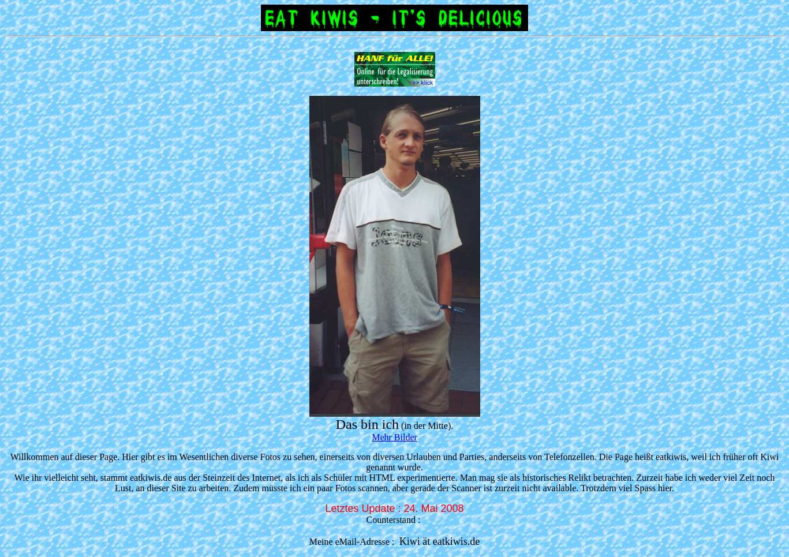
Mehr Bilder (394, 437)
